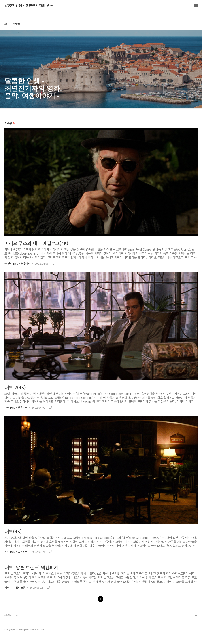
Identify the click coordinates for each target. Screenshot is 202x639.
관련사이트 (11, 615)
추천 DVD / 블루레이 (16, 407)
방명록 (17, 24)
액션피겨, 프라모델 (15, 587)
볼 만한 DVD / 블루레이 (17, 263)
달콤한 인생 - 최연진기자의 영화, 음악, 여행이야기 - (29, 5)
